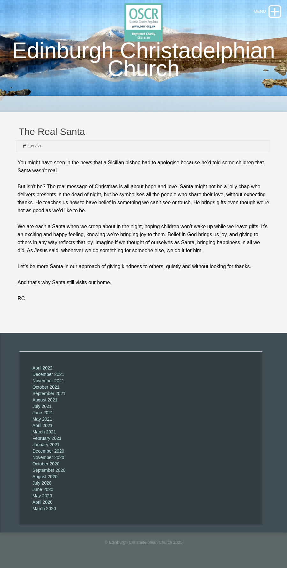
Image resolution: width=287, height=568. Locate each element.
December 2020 (48, 451)
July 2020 (42, 483)
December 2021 (48, 374)
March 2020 (44, 508)
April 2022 (43, 367)
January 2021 (46, 444)
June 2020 (43, 489)
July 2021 (42, 406)
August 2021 (45, 399)
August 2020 (45, 476)
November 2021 (48, 380)
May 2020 (42, 495)
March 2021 (44, 431)
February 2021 (47, 438)
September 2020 (49, 470)
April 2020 (43, 502)
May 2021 (42, 419)
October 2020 (46, 463)
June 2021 (43, 412)
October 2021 (46, 387)
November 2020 (48, 457)
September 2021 (49, 393)
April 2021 (43, 425)
